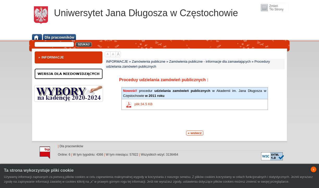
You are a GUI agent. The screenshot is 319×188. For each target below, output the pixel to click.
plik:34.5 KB (143, 104)
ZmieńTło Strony (276, 7)
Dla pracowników (71, 146)
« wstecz (194, 133)
